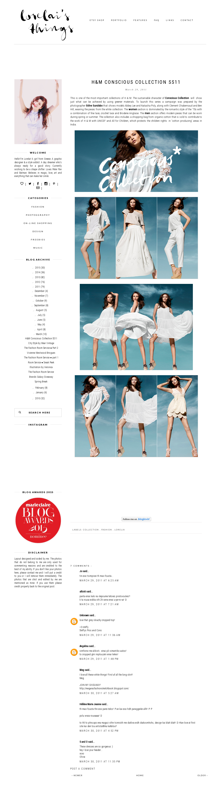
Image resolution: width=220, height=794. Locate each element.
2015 (37, 267)
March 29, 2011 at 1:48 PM (99, 658)
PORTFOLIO (119, 20)
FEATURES (140, 20)
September (39, 305)
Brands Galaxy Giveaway (41, 376)
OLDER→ (203, 775)
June (39, 319)
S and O (84, 741)
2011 (37, 286)
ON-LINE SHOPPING (38, 223)
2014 (37, 272)
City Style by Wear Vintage (41, 343)
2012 (37, 282)
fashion (107, 530)
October (40, 300)
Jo (81, 571)
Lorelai (120, 530)
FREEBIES (38, 239)
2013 (37, 277)
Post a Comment (82, 768)
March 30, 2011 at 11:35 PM (100, 761)
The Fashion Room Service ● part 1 (41, 357)
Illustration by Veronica (41, 367)
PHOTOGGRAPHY (38, 215)
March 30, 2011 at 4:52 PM (99, 730)
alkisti (83, 591)
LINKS (170, 20)
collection (91, 530)
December (39, 291)
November (40, 295)
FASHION (38, 206)
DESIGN (38, 231)
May (40, 324)
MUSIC (38, 248)
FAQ (156, 20)
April (39, 329)
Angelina (84, 646)
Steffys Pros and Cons (91, 630)
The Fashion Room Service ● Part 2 (41, 348)
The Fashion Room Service (41, 372)
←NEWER (77, 775)
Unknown (84, 615)
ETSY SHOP (97, 20)
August (39, 310)
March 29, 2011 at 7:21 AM (99, 604)
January (39, 392)
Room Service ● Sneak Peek (41, 362)
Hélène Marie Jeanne (91, 704)
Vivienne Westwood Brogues (41, 352)
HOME (140, 775)
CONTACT (187, 20)
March (39, 334)
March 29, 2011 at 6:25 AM (99, 580)
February (39, 387)
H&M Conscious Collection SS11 (41, 338)
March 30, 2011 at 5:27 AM (99, 693)
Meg (82, 670)
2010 (37, 398)
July (40, 315)
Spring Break (41, 381)
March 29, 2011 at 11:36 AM (100, 635)
